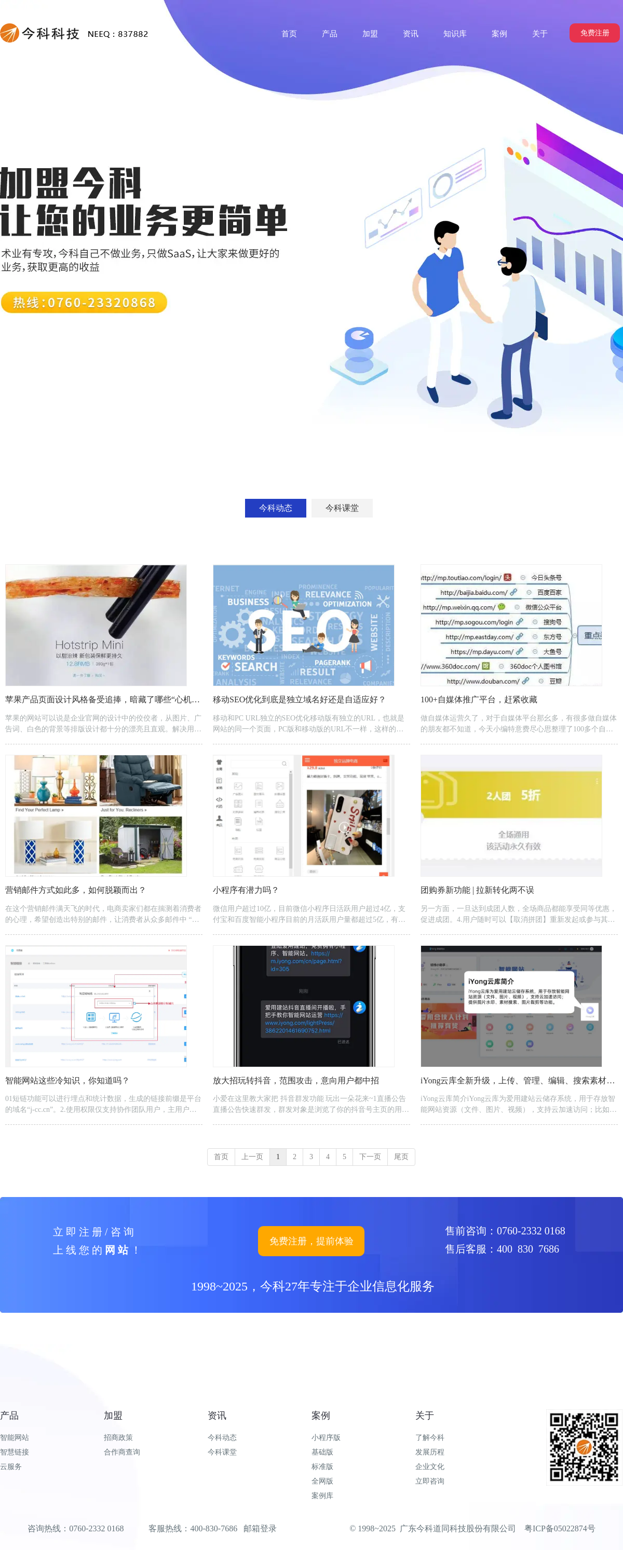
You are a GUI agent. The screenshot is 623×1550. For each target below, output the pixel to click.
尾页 (401, 1157)
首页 (221, 1157)
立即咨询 (429, 1481)
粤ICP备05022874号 (559, 1528)
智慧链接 (14, 1452)
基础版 (322, 1452)
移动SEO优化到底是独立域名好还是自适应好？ (299, 699)
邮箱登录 (260, 1528)
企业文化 (429, 1467)
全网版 (322, 1481)
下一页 (370, 1157)
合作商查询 (122, 1452)
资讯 (217, 1415)
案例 (321, 1415)
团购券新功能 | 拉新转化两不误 (477, 890)
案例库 (322, 1496)
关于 (424, 1415)
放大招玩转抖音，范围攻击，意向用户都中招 (296, 1080)
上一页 (252, 1157)
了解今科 (429, 1438)
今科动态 (222, 1438)
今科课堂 (222, 1452)
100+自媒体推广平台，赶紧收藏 (479, 699)
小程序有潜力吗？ (246, 890)
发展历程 (429, 1452)
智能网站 (14, 1438)
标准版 (322, 1467)
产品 (9, 1415)
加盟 (113, 1415)
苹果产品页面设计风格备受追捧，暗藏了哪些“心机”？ (104, 699)
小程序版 (326, 1438)
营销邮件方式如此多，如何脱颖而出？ (75, 890)
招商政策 (118, 1438)
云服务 (11, 1467)
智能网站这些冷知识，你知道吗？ (67, 1080)
